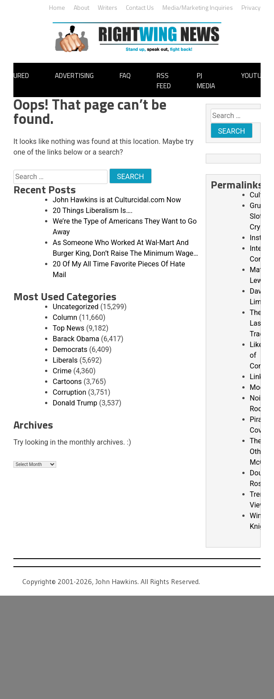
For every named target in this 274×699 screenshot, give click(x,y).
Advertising (74, 75)
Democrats (70, 349)
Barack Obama (76, 339)
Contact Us (140, 7)
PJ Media (206, 80)
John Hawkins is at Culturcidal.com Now (117, 200)
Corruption (69, 392)
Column (65, 317)
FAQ (125, 75)
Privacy (251, 7)
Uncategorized (76, 306)
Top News (68, 328)
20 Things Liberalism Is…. (93, 210)
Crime (62, 371)
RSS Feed (164, 80)
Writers (107, 7)
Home (57, 7)
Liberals (65, 360)
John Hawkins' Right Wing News (137, 37)
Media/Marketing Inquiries (197, 7)
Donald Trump (75, 403)
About (81, 7)
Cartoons (67, 381)
